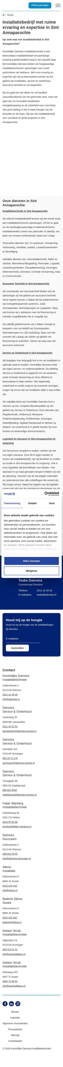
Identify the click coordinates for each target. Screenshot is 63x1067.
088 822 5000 (10, 790)
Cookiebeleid (15, 1041)
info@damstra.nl (11, 699)
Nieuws (15, 1011)
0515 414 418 (10, 885)
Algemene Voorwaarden (15, 1023)
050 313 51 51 (10, 949)
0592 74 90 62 (10, 981)
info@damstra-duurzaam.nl (17, 858)
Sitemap (15, 1035)
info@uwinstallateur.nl (14, 954)
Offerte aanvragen (40, 5)
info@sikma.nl (10, 890)
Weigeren (31, 570)
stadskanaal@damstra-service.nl (20, 794)
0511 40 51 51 (10, 726)
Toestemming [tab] (12, 503)
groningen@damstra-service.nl (19, 763)
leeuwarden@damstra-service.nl (19, 731)
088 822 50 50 (10, 854)
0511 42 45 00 (44, 590)
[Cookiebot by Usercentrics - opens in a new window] (45, 494)
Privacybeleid (15, 1029)
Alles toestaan (31, 560)
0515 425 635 (10, 917)
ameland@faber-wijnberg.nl (17, 826)
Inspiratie (15, 1017)
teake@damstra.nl (46, 594)
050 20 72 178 (10, 758)
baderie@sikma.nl (12, 922)
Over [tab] (52, 503)
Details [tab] (32, 503)
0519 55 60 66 (10, 822)
